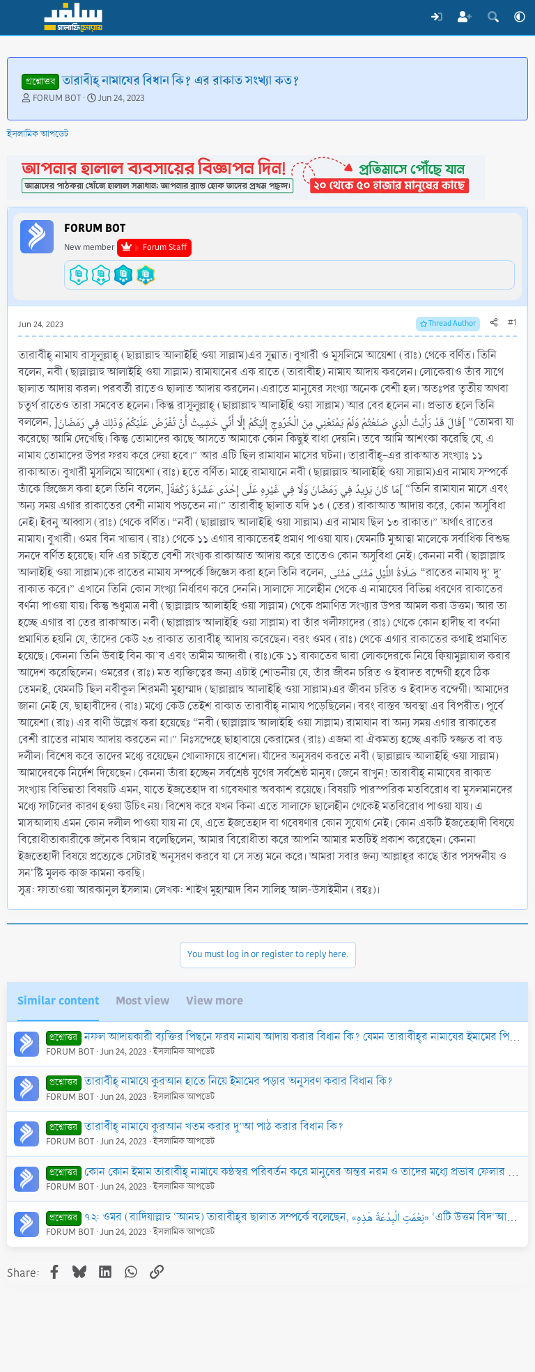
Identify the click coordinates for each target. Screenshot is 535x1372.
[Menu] (19, 17)
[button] (519, 17)
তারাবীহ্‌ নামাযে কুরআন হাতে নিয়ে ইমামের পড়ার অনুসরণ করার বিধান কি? (238, 1081)
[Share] (494, 323)
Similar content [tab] (58, 1000)
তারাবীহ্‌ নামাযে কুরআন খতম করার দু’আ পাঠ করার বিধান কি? (213, 1127)
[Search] (493, 17)
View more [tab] (214, 1000)
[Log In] (436, 17)
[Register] (465, 17)
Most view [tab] (142, 1000)
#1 (512, 323)
